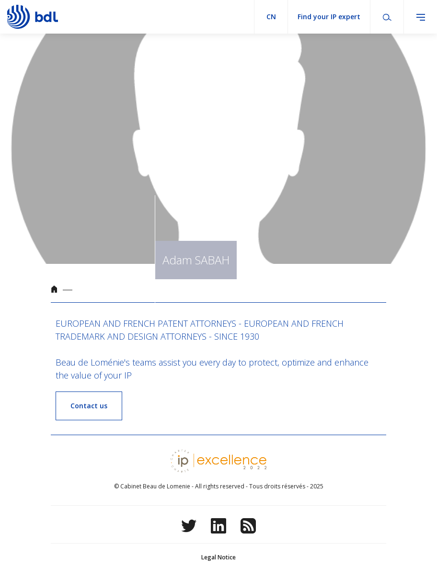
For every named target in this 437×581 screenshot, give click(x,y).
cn (271, 16)
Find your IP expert (329, 16)
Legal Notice (218, 557)
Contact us (88, 405)
